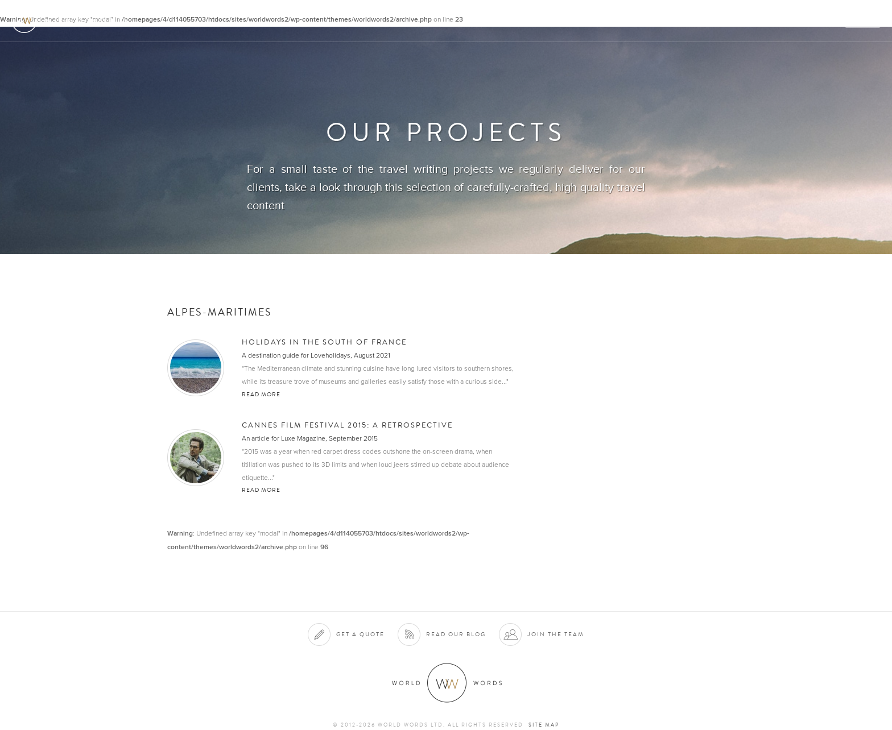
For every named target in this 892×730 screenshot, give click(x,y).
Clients (651, 20)
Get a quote (360, 634)
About (559, 20)
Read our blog (456, 634)
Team (743, 20)
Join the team (555, 634)
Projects (700, 20)
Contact (784, 20)
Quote (863, 20)
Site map (543, 724)
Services (603, 20)
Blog (826, 20)
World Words (72, 20)
